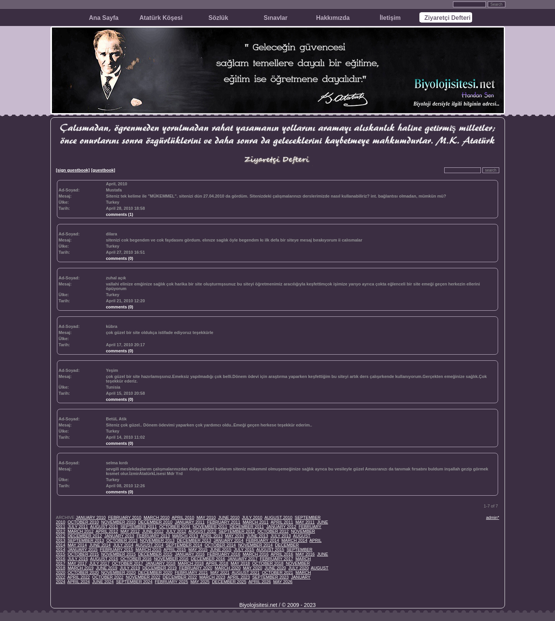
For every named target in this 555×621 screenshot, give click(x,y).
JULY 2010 (252, 517)
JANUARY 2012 (281, 526)
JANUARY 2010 (90, 517)
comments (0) (119, 258)
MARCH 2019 (81, 568)
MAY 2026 (282, 581)
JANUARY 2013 (119, 535)
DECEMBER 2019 (159, 568)
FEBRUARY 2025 (171, 581)
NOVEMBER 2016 (171, 558)
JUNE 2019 (106, 568)
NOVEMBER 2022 (143, 577)
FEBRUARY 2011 (223, 522)
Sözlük (218, 18)
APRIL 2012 (106, 531)
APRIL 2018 (217, 563)
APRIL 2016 (282, 554)
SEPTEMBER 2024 (134, 581)
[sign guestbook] (73, 170)
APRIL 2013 (211, 535)
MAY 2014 (77, 545)
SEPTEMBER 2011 (138, 526)
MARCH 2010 (157, 517)
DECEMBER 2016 (208, 558)
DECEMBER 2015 (155, 554)
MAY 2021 (220, 572)
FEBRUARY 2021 (191, 572)
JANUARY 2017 (242, 558)
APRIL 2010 (183, 517)
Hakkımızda (333, 18)
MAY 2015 (197, 549)
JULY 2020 (298, 568)
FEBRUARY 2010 (124, 517)
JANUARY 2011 (189, 522)
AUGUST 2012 (202, 531)
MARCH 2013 (185, 535)
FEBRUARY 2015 (116, 549)
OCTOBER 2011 (175, 526)
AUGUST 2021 (245, 572)
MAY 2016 (305, 554)
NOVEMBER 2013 (157, 540)
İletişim (390, 18)
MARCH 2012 (81, 531)
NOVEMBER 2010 (118, 522)
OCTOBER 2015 (83, 554)
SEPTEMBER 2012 (236, 531)
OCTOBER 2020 (83, 572)
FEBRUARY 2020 (195, 568)
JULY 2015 (244, 549)
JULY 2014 (123, 545)
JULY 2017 (99, 563)
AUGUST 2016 (104, 558)
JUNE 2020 (275, 568)
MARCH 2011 (256, 522)
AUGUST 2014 (149, 545)
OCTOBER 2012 (273, 531)
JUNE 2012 (152, 531)
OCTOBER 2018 (267, 563)
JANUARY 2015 (82, 549)
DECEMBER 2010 (155, 522)
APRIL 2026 (259, 581)
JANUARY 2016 (189, 554)
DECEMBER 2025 (229, 581)
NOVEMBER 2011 (210, 526)
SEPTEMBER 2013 (86, 540)
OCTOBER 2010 (83, 522)
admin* (492, 517)
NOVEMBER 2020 (118, 572)
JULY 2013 (280, 535)
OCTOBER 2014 (220, 545)
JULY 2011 (78, 526)
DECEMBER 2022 (180, 577)
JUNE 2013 (257, 535)
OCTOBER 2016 (136, 558)
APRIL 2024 (78, 581)
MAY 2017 (77, 563)
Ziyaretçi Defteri (447, 18)
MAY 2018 (240, 563)
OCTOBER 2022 (107, 577)
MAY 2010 (205, 517)
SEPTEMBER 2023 (270, 577)
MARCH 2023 (212, 577)
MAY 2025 (199, 581)
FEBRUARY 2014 (262, 540)
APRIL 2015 (174, 549)
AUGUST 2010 (278, 517)
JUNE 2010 (228, 517)
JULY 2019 (130, 568)
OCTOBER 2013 (122, 540)
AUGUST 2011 (104, 526)
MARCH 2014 (294, 540)
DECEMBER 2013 (194, 540)
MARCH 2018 (191, 563)
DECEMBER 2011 (247, 526)
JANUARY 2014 (228, 540)
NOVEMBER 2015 (118, 554)
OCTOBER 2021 (277, 572)
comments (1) (119, 214)
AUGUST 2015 (270, 549)
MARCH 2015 (149, 549)
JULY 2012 (176, 531)
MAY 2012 (129, 531)
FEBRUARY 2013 (153, 535)
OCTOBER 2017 (127, 563)
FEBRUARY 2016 (223, 554)
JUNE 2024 (102, 581)
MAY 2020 (252, 568)
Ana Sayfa (103, 18)
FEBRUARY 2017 (276, 558)
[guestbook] (103, 170)
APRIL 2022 (78, 577)
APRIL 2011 (282, 522)
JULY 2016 (78, 558)
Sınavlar (275, 18)
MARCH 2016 (256, 554)
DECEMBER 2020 (155, 572)
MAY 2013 (234, 535)
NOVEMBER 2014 (255, 545)
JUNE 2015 (220, 549)
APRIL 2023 (238, 577)
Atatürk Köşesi (161, 18)
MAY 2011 (305, 522)
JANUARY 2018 (160, 563)
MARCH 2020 (228, 568)
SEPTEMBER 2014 (184, 545)
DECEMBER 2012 (85, 535)
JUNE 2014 (99, 545)
